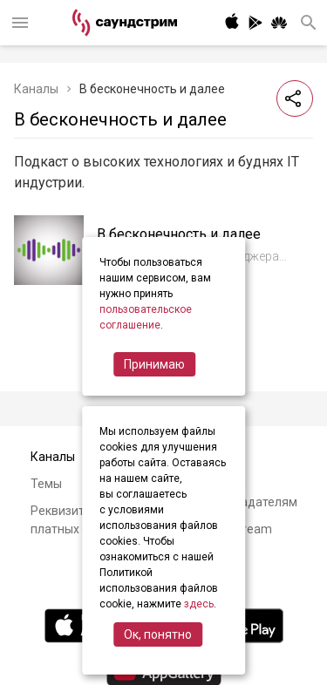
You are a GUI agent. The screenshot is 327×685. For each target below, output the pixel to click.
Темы (46, 484)
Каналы (36, 89)
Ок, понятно (158, 634)
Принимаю (154, 364)
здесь (199, 604)
